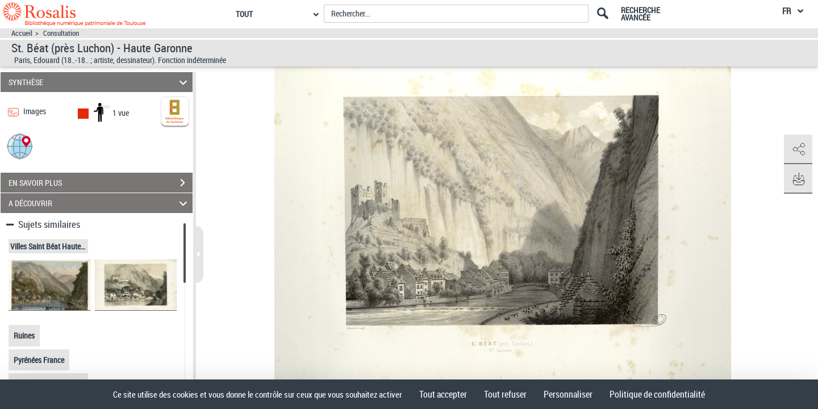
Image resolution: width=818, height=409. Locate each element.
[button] (20, 145)
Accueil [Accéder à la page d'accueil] (21, 33)
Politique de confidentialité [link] (657, 394)
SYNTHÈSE (100, 82)
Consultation (61, 33)
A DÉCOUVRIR (100, 203)
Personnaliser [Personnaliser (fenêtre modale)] (568, 394)
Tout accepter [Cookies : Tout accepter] (443, 394)
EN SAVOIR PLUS (101, 183)
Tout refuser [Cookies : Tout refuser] (505, 394)
